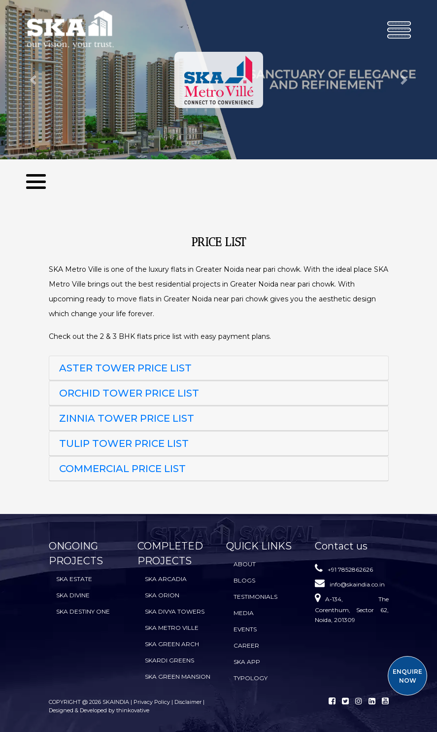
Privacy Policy (152, 701)
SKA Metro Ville (172, 627)
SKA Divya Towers (174, 611)
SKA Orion (162, 595)
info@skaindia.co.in (357, 584)
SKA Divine (73, 595)
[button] (33, 79)
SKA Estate (74, 579)
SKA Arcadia (166, 579)
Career (246, 645)
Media (244, 613)
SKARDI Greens (169, 660)
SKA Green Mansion (177, 676)
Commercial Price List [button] (122, 469)
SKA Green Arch (172, 644)
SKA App (247, 661)
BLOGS (244, 580)
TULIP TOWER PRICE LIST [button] (124, 443)
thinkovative (132, 710)
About (245, 564)
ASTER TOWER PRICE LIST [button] (125, 368)
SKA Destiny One (83, 611)
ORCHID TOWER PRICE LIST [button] (129, 393)
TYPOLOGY (251, 678)
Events (245, 629)
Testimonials (255, 596)
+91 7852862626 (350, 569)
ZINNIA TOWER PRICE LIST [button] (126, 418)
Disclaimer (188, 701)
